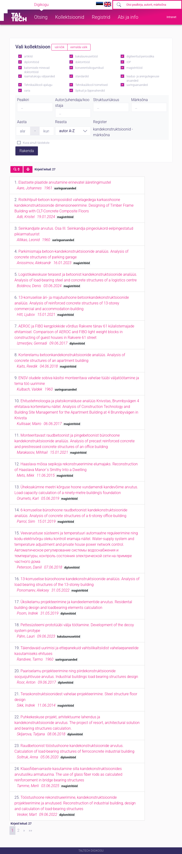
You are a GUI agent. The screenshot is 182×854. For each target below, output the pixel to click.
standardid (82, 76)
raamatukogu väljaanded (39, 76)
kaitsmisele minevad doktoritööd (37, 70)
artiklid (28, 56)
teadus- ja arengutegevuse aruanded (143, 78)
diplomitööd (31, 62)
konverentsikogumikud (89, 68)
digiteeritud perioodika (140, 56)
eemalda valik (78, 47)
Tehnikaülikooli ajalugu (38, 85)
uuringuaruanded (137, 85)
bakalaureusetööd (86, 56)
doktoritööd (82, 62)
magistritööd (134, 68)
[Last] (30, 830)
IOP (129, 62)
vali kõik (59, 47)
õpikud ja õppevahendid (90, 90)
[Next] (24, 830)
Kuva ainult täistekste (36, 143)
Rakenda (26, 151)
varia (27, 90)
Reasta (61, 122)
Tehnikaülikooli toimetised (91, 85)
